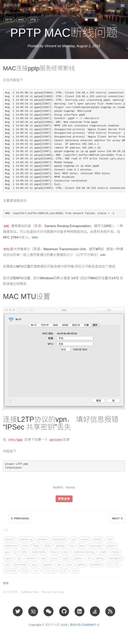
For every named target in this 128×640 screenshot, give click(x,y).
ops (43, 558)
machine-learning (83, 552)
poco (54, 558)
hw (72, 545)
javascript (95, 545)
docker (98, 539)
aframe (9, 539)
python (78, 558)
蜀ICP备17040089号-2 (84, 624)
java (81, 545)
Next (117, 518)
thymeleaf (20, 564)
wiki (103, 255)
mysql (115, 552)
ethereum (11, 545)
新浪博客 (10, 570)
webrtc (81, 564)
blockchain (59, 539)
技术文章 (112, 564)
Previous (20, 518)
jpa (7, 552)
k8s (24, 552)
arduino (42, 539)
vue (69, 564)
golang (60, 545)
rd (89, 558)
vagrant (47, 564)
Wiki (35, 237)
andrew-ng (26, 539)
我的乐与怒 (12, 5)
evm (25, 545)
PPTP (9, 19)
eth (110, 539)
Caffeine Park (29, 592)
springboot (115, 558)
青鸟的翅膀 (10, 592)
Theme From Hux (52, 592)
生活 (35, 570)
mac (65, 552)
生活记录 (49, 570)
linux (54, 552)
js (16, 552)
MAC (21, 19)
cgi (73, 539)
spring (99, 558)
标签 (5, 530)
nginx (8, 558)
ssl (7, 564)
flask (47, 545)
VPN (33, 19)
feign (36, 545)
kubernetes (39, 552)
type (34, 564)
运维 (74, 570)
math (103, 552)
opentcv (31, 558)
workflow (96, 564)
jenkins (111, 545)
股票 (63, 570)
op (19, 558)
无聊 (24, 570)
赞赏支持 (64, 498)
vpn (59, 564)
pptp (65, 558)
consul (84, 539)
